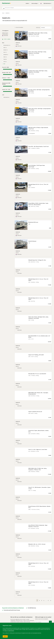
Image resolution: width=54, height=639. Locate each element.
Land (3, 94)
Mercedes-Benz (6, 45)
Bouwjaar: (6, 72)
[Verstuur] (50, 621)
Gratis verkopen (35, 3)
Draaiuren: (6, 77)
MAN (4, 47)
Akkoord (5, 636)
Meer (4, 63)
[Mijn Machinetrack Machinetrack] (48, 3)
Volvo (4, 61)
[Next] (50, 600)
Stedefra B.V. (18, 42)
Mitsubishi (5, 54)
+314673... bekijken (7, 39)
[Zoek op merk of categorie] (27, 7)
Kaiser (5, 56)
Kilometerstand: (6, 83)
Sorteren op (38, 27)
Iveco (4, 52)
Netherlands (6, 97)
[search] (27, 7)
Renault (5, 49)
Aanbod (27, 3)
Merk (3, 42)
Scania (5, 59)
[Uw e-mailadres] (42, 621)
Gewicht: (6, 89)
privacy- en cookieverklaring (9, 630)
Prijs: (5, 67)
